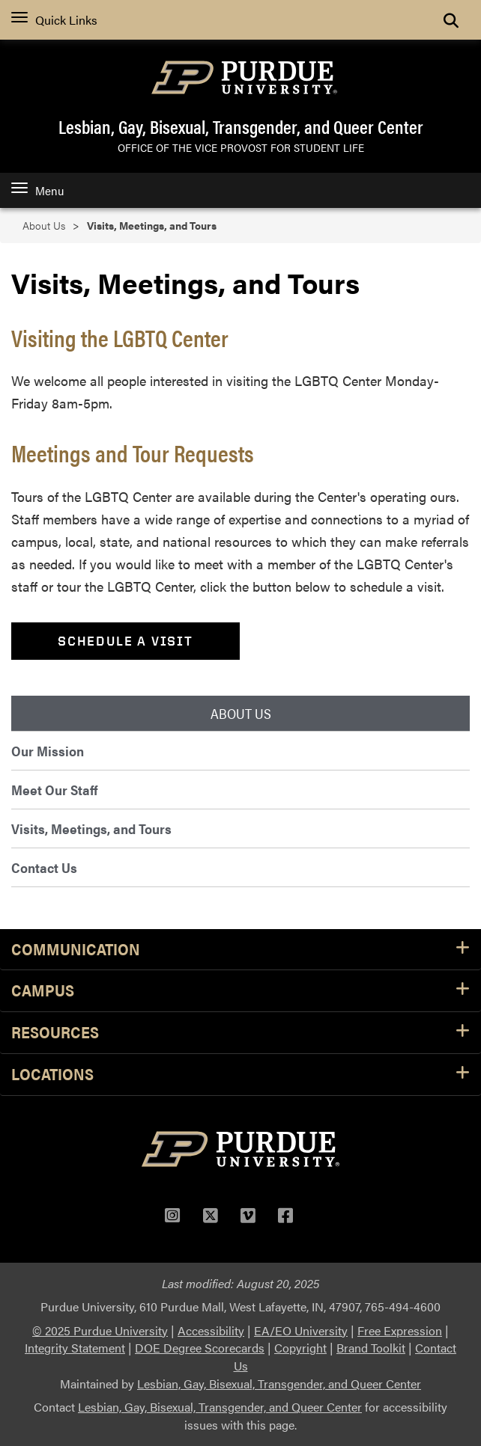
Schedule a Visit (125, 641)
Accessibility (211, 1330)
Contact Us (44, 867)
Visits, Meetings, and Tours (91, 828)
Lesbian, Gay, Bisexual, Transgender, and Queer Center (240, 126)
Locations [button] (240, 1074)
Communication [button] (240, 949)
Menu (37, 190)
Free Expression (399, 1330)
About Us (43, 225)
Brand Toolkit (370, 1347)
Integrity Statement (75, 1347)
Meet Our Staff (54, 789)
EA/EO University (301, 1330)
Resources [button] (240, 1032)
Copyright (300, 1347)
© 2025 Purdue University (100, 1330)
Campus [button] (240, 990)
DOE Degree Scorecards (199, 1347)
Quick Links (54, 19)
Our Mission (47, 750)
